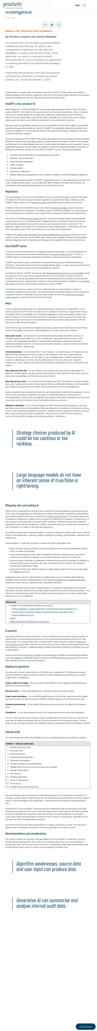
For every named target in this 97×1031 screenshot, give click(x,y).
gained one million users (41, 202)
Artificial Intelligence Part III (23, 615)
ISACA (13, 618)
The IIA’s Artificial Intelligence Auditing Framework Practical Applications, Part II (43, 612)
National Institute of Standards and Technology (29, 621)
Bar (54, 655)
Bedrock (30, 655)
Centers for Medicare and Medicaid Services (66, 580)
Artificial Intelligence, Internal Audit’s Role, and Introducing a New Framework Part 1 (44, 609)
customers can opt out (66, 658)
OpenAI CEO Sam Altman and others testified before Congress (43, 234)
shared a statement (34, 218)
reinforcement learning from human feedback (65, 273)
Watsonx (18, 658)
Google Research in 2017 (62, 254)
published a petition (59, 208)
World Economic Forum (58, 516)
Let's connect (86, 1027)
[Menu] (91, 5)
